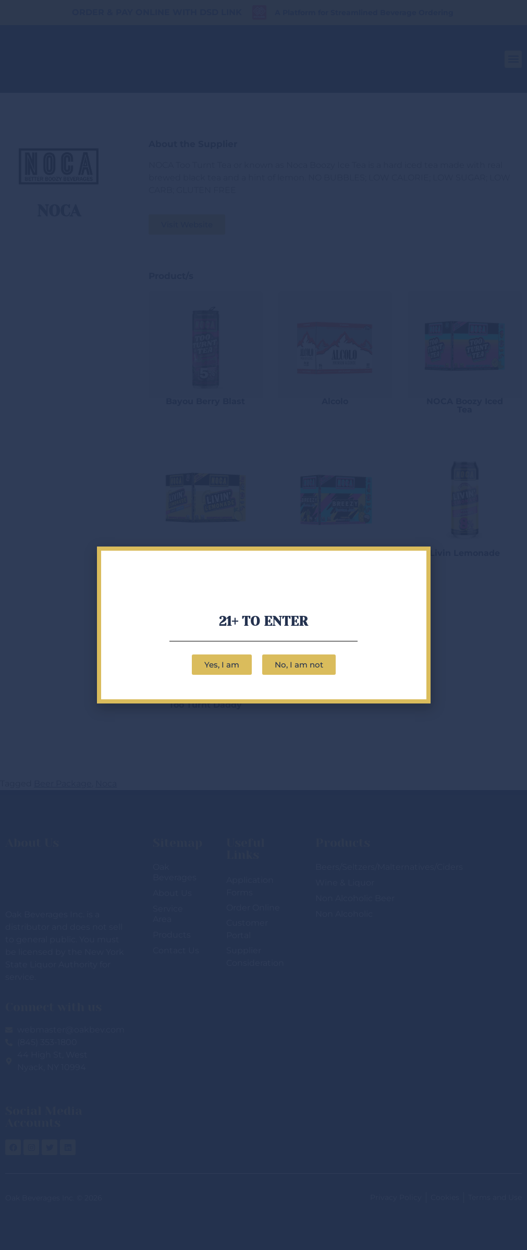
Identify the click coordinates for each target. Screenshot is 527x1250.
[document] (263, 625)
